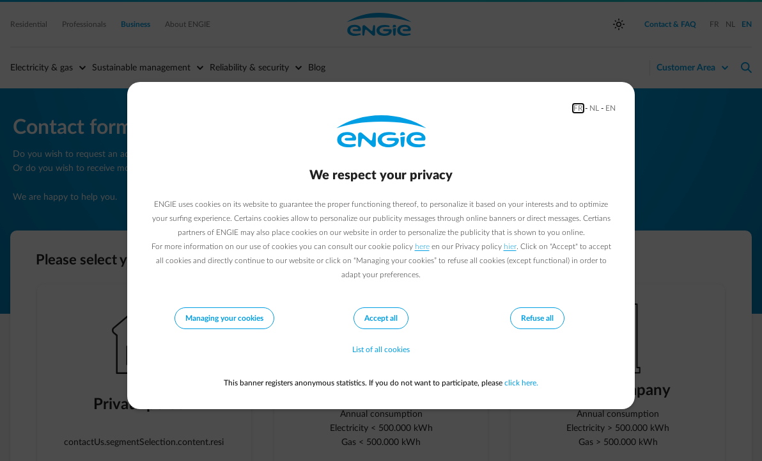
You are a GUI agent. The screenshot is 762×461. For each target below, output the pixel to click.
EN (610, 108)
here (422, 246)
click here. (521, 383)
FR (578, 108)
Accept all (381, 318)
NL (594, 108)
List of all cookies (381, 349)
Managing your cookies (224, 318)
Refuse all (537, 318)
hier (510, 246)
